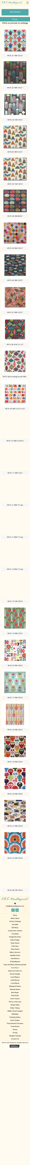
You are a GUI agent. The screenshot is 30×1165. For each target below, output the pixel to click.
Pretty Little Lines (15, 1002)
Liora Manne (15, 983)
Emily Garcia (15, 943)
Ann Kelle (15, 924)
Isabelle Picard (15, 955)
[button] (13, 910)
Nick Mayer (15, 992)
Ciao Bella (15, 934)
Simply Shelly (15, 1005)
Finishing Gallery (15, 1017)
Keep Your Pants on (15, 971)
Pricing (15, 1033)
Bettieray (15, 928)
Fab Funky (15, 946)
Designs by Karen (15, 937)
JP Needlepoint (15, 962)
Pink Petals (15, 995)
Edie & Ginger (15, 940)
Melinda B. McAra (15, 986)
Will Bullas (15, 1014)
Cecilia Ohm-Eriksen (15, 931)
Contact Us (15, 1039)
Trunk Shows (15, 1026)
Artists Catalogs (15, 921)
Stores (15, 1029)
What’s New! (15, 918)
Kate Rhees (15, 968)
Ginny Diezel (15, 949)
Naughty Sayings (15, 1036)
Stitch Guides (15, 1020)
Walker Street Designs (15, 1011)
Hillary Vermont (15, 952)
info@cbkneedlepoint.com (15, 906)
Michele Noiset (15, 989)
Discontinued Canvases (15, 1023)
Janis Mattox (15, 958)
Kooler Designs (15, 974)
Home (15, 915)
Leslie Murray (15, 980)
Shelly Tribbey (15, 1008)
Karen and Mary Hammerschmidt (15, 965)
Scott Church (15, 999)
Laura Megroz (15, 977)
